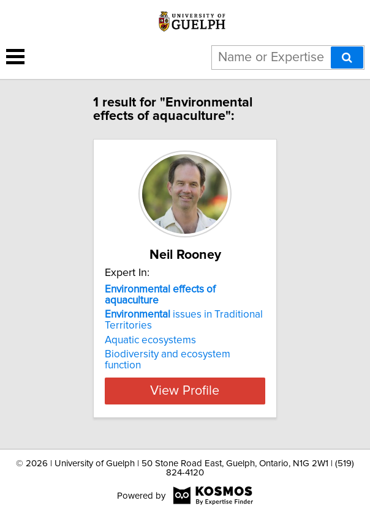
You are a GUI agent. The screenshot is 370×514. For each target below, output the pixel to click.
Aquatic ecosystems (150, 340)
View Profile (184, 391)
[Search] (347, 58)
